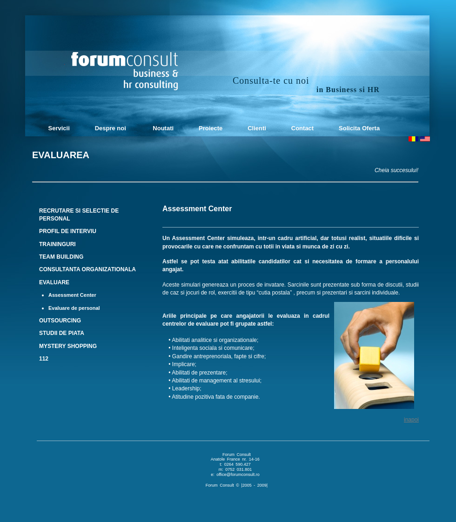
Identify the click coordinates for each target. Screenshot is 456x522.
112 (43, 358)
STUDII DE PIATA (61, 333)
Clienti (256, 128)
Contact (301, 128)
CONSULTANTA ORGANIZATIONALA (87, 269)
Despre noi (110, 128)
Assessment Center (72, 295)
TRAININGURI (57, 244)
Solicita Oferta (358, 128)
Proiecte (209, 128)
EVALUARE (54, 282)
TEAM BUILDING (61, 257)
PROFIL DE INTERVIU (67, 231)
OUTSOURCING (60, 320)
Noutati (162, 128)
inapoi (411, 419)
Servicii (57, 128)
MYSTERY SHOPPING (68, 346)
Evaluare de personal (74, 308)
